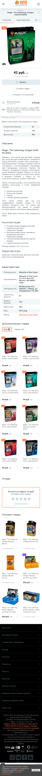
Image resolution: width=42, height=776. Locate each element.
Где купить (21, 628)
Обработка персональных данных (21, 693)
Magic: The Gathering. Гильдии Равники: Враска (10, 541)
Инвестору (21, 708)
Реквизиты (21, 664)
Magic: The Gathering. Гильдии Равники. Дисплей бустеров (31, 576)
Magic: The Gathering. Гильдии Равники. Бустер (10, 576)
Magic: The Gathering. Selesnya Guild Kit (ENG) (31, 427)
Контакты (21, 657)
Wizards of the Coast (28, 315)
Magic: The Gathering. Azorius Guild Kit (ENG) (10, 392)
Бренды (21, 649)
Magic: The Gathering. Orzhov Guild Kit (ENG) (31, 357)
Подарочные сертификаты (21, 642)
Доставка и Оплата (21, 635)
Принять (35, 770)
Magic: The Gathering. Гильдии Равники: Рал (31, 540)
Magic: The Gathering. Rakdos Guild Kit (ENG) (10, 357)
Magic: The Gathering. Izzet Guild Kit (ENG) (10, 460)
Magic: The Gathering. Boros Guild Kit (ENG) (10, 426)
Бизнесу (21, 671)
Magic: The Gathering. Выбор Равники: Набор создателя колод (31, 610)
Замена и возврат (21, 686)
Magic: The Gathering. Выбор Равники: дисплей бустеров (10, 610)
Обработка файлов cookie (21, 700)
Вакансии (21, 679)
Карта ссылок (21, 762)
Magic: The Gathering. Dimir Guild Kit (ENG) (31, 460)
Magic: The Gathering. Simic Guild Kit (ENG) (31, 392)
